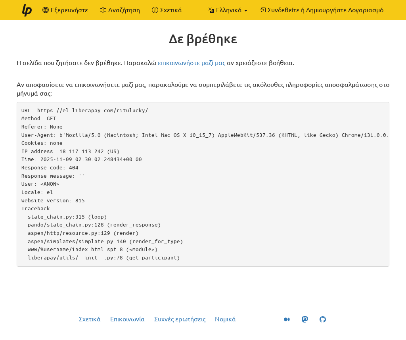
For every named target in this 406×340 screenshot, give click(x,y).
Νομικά (225, 319)
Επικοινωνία (127, 319)
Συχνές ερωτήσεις (179, 319)
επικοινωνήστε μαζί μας (191, 62)
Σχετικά (90, 319)
